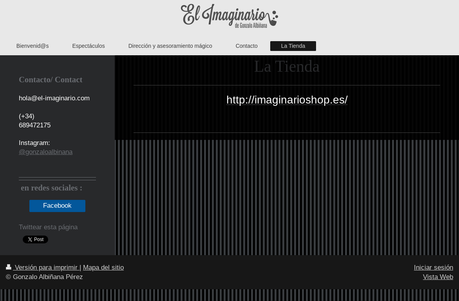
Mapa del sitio (103, 267)
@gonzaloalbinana (45, 152)
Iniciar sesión (433, 267)
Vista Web (438, 277)
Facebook (57, 205)
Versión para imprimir (43, 267)
